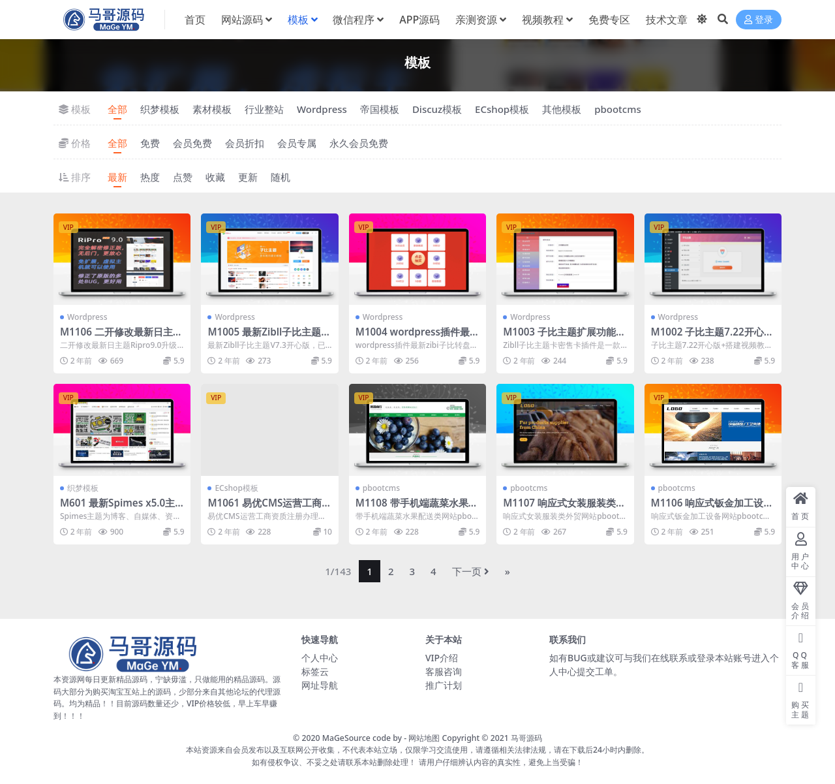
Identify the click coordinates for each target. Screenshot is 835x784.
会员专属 (296, 142)
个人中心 (319, 657)
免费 (150, 142)
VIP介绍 (441, 657)
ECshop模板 (502, 109)
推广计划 (443, 685)
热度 (150, 176)
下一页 (470, 571)
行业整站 (264, 109)
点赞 (182, 176)
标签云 (315, 671)
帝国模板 (379, 109)
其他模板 (561, 109)
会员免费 (192, 142)
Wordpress (322, 109)
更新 (248, 176)
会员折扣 (244, 142)
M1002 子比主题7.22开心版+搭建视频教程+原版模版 (712, 337)
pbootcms (617, 109)
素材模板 (212, 109)
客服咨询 (443, 671)
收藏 (215, 176)
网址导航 (319, 685)
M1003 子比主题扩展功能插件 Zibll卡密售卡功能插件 (564, 337)
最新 (117, 176)
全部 (117, 109)
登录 (758, 20)
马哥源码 (526, 738)
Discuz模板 (437, 109)
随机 (280, 176)
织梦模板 (159, 109)
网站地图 (424, 738)
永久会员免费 (358, 142)
